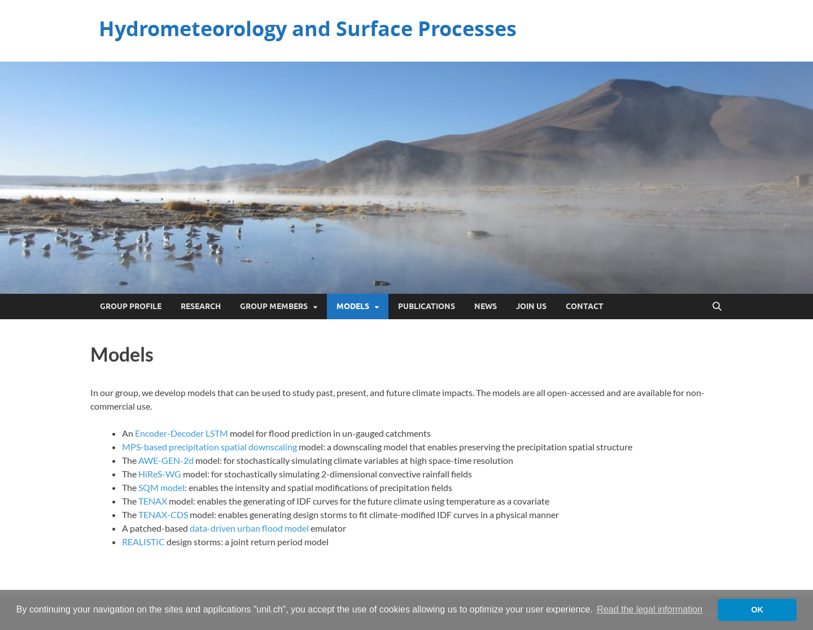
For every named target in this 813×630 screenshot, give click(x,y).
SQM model (161, 487)
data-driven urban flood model (249, 528)
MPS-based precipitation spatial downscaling (209, 446)
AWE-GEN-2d (166, 460)
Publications (426, 306)
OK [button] (757, 609)
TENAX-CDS (163, 514)
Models (352, 306)
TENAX (153, 501)
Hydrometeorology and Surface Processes (308, 28)
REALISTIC (143, 541)
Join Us (531, 306)
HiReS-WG (159, 473)
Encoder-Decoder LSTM (181, 433)
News (485, 306)
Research (201, 306)
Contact (585, 306)
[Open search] (717, 307)
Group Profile (130, 306)
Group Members (274, 306)
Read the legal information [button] (649, 609)
